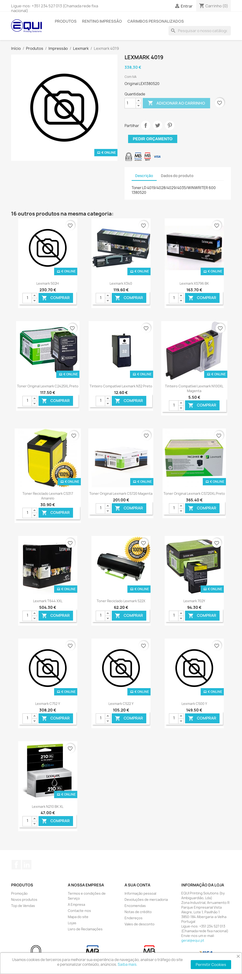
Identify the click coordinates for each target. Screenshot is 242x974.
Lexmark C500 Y (194, 703)
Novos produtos (24, 899)
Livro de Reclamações (85, 929)
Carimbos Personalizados (155, 21)
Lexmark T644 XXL (47, 601)
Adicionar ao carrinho (176, 103)
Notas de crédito (138, 912)
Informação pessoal (140, 893)
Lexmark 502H (47, 283)
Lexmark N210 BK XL (47, 806)
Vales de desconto (140, 924)
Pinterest (169, 125)
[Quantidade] (130, 103)
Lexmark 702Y (194, 601)
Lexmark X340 (121, 283)
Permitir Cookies (211, 964)
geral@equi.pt (192, 940)
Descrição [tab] (144, 175)
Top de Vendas (23, 905)
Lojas (72, 923)
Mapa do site (78, 917)
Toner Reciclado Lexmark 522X (121, 601)
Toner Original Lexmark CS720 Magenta (120, 493)
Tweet (157, 125)
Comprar (56, 298)
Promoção (19, 893)
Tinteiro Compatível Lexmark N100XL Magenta (194, 388)
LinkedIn (26, 864)
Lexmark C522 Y (121, 703)
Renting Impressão (102, 21)
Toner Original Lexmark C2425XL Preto (47, 386)
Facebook (16, 864)
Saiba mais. (127, 964)
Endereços (134, 918)
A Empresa (76, 904)
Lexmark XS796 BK (194, 283)
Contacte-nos (79, 910)
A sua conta (137, 885)
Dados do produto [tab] (177, 175)
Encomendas (135, 905)
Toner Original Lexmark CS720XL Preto (194, 493)
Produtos (66, 21)
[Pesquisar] (200, 30)
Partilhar (145, 125)
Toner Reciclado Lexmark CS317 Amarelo (47, 495)
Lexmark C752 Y (47, 703)
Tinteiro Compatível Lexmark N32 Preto (121, 386)
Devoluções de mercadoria (146, 899)
